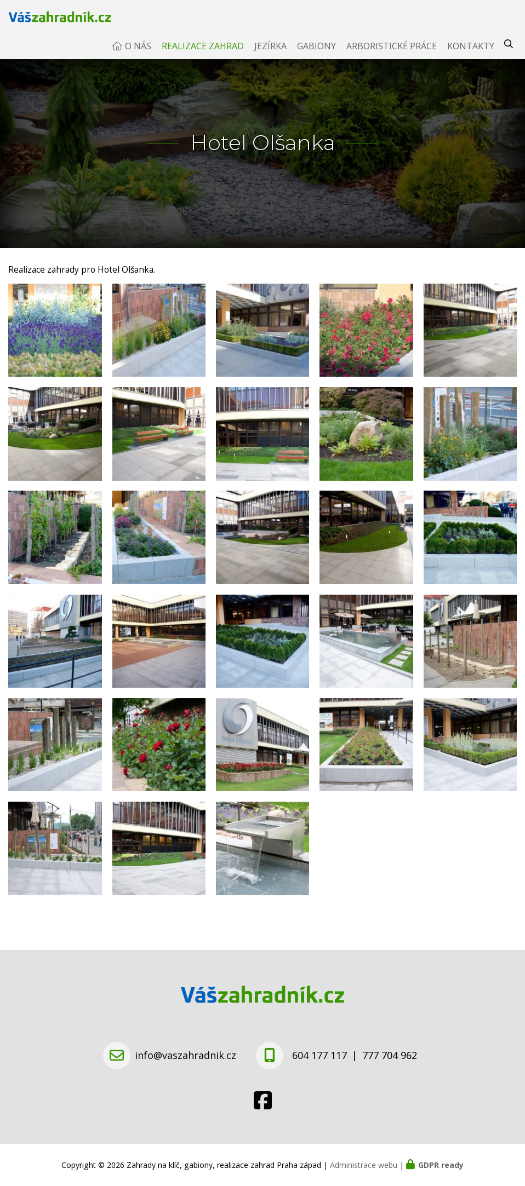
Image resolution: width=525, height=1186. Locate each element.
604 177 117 (319, 1055)
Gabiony (316, 57)
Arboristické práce (391, 57)
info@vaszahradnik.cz (185, 1055)
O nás (138, 57)
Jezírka (270, 57)
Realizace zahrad (203, 57)
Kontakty (470, 57)
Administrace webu (363, 1165)
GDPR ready (441, 1165)
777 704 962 (389, 1055)
